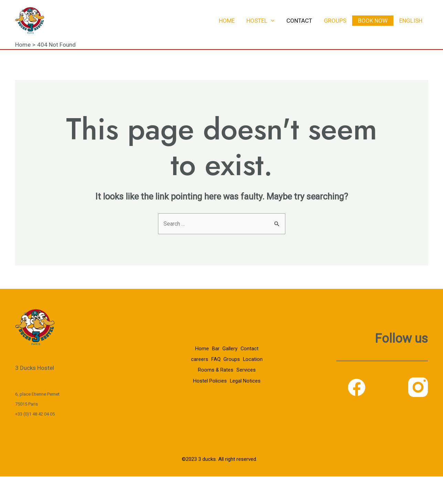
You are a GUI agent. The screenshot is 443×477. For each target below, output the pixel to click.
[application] (270, 20)
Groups (335, 20)
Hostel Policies (238, 376)
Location (205, 366)
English (410, 20)
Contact (299, 20)
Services (206, 376)
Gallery (230, 346)
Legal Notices (225, 386)
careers (207, 356)
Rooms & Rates (238, 366)
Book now (373, 20)
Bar (213, 346)
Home (227, 20)
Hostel (260, 20)
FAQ (226, 356)
